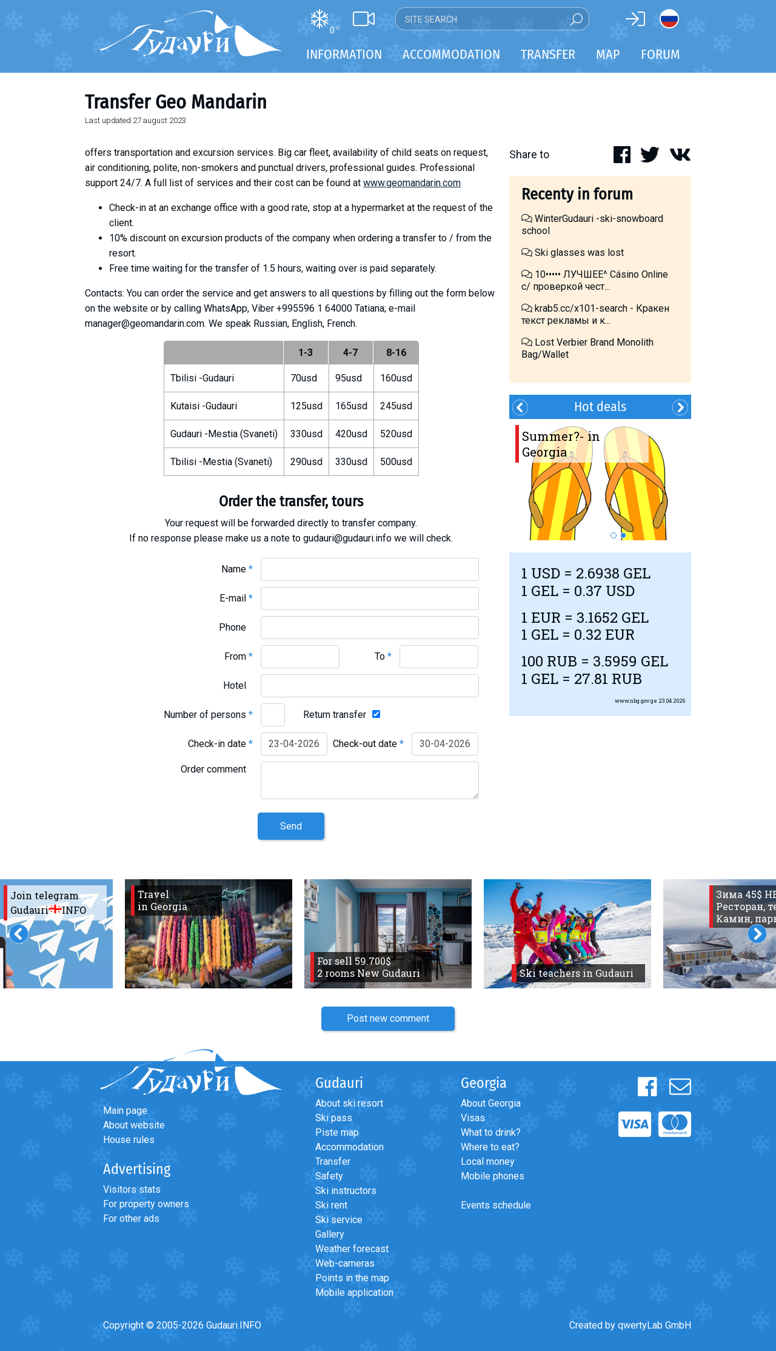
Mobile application (354, 1292)
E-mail (236, 598)
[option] (600, 479)
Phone (236, 627)
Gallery (329, 1234)
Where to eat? (490, 1147)
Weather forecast (352, 1249)
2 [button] (623, 535)
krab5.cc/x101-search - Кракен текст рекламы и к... (595, 314)
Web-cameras (345, 1263)
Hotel (238, 685)
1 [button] (613, 535)
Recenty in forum (577, 194)
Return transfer (334, 714)
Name (237, 569)
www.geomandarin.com (412, 183)
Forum (660, 54)
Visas (473, 1118)
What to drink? (491, 1132)
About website (134, 1125)
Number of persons (208, 714)
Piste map (337, 1132)
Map (608, 54)
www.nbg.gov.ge (636, 700)
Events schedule (496, 1205)
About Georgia (491, 1103)
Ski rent (331, 1205)
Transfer (332, 1161)
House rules (129, 1139)
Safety (329, 1176)
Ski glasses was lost (572, 252)
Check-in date (220, 743)
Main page (125, 1110)
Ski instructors (345, 1190)
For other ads (131, 1218)
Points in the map (352, 1278)
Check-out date (368, 743)
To (383, 656)
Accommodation (349, 1147)
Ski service (339, 1219)
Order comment (217, 769)
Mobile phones (492, 1176)
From (238, 656)
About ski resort (349, 1103)
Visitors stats (132, 1189)
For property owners (146, 1204)
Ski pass (333, 1118)
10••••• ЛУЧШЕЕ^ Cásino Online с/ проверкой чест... (594, 280)
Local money (488, 1161)
